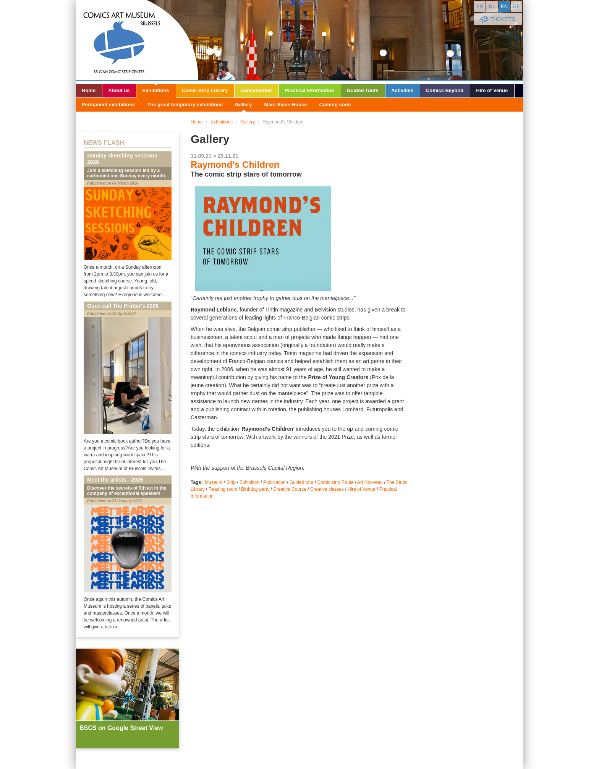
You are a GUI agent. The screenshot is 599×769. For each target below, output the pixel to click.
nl (492, 6)
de (516, 6)
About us (119, 90)
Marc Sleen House (285, 104)
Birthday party (255, 489)
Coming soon (335, 104)
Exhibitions (155, 90)
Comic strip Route (335, 482)
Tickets (497, 19)
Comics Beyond (444, 90)
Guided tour (302, 482)
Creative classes (327, 489)
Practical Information (309, 90)
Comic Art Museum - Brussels (137, 40)
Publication (274, 482)
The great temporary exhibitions (185, 104)
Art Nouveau (370, 482)
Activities (402, 90)
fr (479, 6)
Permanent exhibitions (108, 104)
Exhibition (249, 482)
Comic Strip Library (205, 90)
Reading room (223, 489)
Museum (213, 482)
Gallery (243, 104)
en (504, 6)
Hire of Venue (492, 90)
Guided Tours (363, 90)
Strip (231, 482)
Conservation (256, 90)
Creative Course (289, 489)
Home (89, 90)
